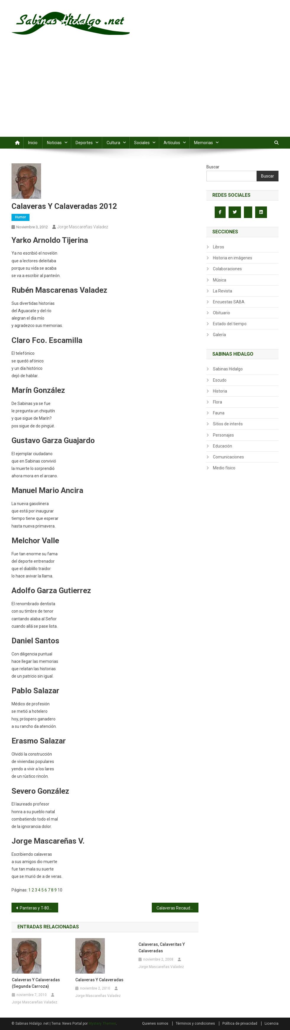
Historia (220, 391)
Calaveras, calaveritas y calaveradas (162, 947)
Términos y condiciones (195, 1023)
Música (219, 280)
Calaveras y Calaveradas (99, 979)
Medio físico (224, 468)
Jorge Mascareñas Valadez (82, 226)
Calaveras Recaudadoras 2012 (177, 908)
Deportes (84, 142)
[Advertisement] (145, 92)
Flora (217, 402)
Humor (20, 217)
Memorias (203, 142)
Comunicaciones (228, 457)
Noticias (54, 142)
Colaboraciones (227, 268)
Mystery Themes (102, 1023)
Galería (219, 334)
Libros (218, 247)
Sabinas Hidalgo (228, 369)
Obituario (221, 312)
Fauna (218, 413)
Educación (222, 446)
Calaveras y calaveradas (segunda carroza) (36, 983)
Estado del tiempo (230, 323)
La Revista (222, 291)
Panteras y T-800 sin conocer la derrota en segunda (39, 908)
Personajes (223, 435)
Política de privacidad (239, 1023)
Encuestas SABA (229, 302)
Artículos (172, 142)
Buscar (212, 167)
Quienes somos (155, 1023)
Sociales (142, 142)
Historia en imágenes (232, 258)
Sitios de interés (228, 424)
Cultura (113, 142)
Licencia (271, 1023)
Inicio (33, 142)
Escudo (220, 380)
